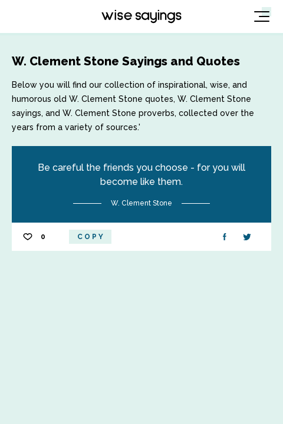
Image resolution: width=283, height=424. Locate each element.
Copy (91, 237)
